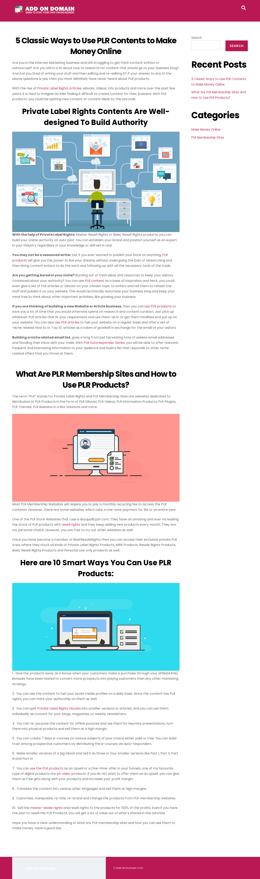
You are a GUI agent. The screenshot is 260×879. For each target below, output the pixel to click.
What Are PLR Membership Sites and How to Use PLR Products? (96, 379)
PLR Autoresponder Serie (103, 342)
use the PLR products (46, 768)
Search (196, 38)
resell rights (71, 524)
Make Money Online (205, 129)
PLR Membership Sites (207, 137)
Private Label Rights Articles (59, 88)
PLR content (94, 280)
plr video (63, 773)
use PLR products (158, 306)
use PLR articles (67, 322)
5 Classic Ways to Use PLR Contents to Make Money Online (96, 46)
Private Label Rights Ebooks (59, 708)
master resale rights (46, 807)
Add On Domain (126, 868)
